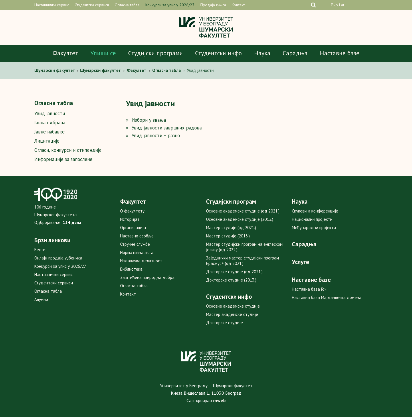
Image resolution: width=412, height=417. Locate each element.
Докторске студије (224, 322)
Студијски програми (155, 53)
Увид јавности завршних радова (167, 128)
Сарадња (295, 53)
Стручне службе (135, 244)
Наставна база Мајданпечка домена (326, 297)
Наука (262, 53)
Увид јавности (49, 113)
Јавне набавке (49, 132)
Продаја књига (213, 4)
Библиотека (131, 269)
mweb (219, 400)
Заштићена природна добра (147, 277)
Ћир (334, 4)
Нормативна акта (136, 252)
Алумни (41, 299)
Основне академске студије (233, 306)
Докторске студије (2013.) (231, 280)
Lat (341, 4)
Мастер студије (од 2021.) (231, 227)
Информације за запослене (63, 159)
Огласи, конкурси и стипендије (68, 150)
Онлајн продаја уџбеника (58, 258)
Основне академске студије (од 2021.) (243, 211)
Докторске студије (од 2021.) (234, 271)
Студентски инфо (218, 53)
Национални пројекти (312, 219)
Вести (39, 249)
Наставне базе (339, 53)
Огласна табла (127, 4)
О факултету (132, 211)
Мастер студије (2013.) (228, 236)
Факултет (65, 53)
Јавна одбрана (49, 122)
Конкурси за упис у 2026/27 (170, 4)
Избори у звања (149, 120)
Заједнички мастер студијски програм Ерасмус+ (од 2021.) (242, 260)
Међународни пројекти (314, 227)
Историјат (130, 219)
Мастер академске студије (232, 314)
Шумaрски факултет (55, 70)
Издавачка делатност (141, 260)
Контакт (238, 4)
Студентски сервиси (92, 4)
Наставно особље (137, 236)
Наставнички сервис (51, 4)
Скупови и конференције (315, 211)
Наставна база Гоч (309, 289)
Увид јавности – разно (156, 135)
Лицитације (47, 141)
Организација (133, 227)
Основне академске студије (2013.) (239, 219)
